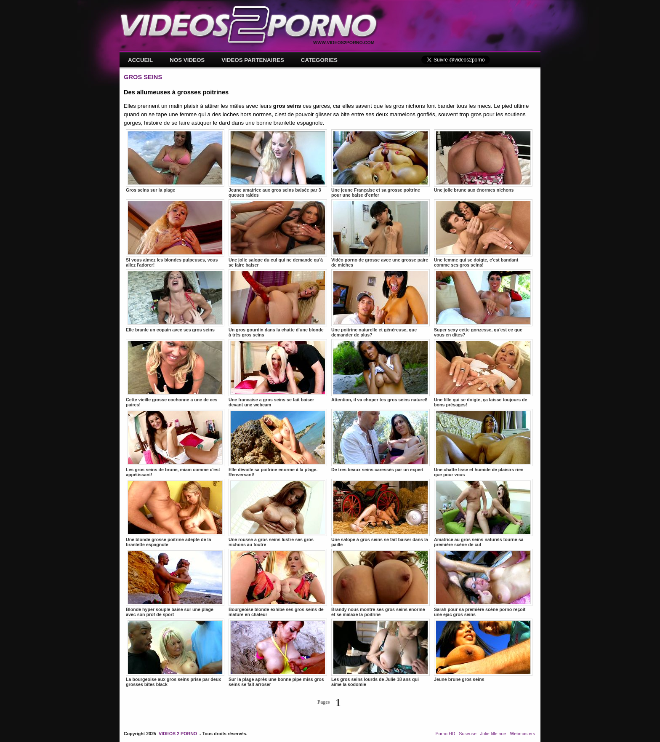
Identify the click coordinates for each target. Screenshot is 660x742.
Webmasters (522, 733)
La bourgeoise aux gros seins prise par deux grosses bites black (175, 653)
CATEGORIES (319, 60)
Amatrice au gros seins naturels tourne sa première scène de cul (483, 513)
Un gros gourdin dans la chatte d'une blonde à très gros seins (278, 303)
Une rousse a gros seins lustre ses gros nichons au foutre (278, 513)
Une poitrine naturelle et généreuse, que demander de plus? (380, 303)
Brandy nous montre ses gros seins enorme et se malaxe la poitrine (380, 583)
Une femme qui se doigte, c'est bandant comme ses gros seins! (483, 233)
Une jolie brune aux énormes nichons (483, 160)
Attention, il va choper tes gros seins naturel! (380, 370)
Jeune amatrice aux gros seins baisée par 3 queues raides (278, 163)
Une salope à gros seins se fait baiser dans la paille (380, 513)
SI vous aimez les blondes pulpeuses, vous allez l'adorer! (175, 233)
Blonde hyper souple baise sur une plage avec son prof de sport (175, 583)
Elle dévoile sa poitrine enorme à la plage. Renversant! (278, 443)
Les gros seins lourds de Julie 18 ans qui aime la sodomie (380, 653)
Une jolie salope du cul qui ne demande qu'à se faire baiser (278, 233)
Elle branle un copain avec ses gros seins (175, 300)
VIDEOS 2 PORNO (178, 733)
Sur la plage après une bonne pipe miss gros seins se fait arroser (278, 653)
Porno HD (445, 733)
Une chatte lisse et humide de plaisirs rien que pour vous (483, 443)
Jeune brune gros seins (483, 650)
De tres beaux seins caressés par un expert (380, 440)
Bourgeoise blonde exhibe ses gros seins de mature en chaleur (278, 583)
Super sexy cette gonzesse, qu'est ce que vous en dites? (483, 303)
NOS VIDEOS (187, 60)
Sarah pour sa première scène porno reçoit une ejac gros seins (483, 583)
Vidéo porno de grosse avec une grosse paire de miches (380, 233)
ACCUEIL (140, 60)
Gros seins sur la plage (175, 160)
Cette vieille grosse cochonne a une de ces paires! (175, 373)
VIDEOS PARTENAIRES (252, 60)
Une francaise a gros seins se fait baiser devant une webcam (278, 373)
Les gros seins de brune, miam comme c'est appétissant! (175, 443)
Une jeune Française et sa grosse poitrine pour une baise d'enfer (380, 163)
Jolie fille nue (493, 733)
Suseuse (467, 733)
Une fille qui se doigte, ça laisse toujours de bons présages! (483, 373)
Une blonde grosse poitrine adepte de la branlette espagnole (175, 513)
